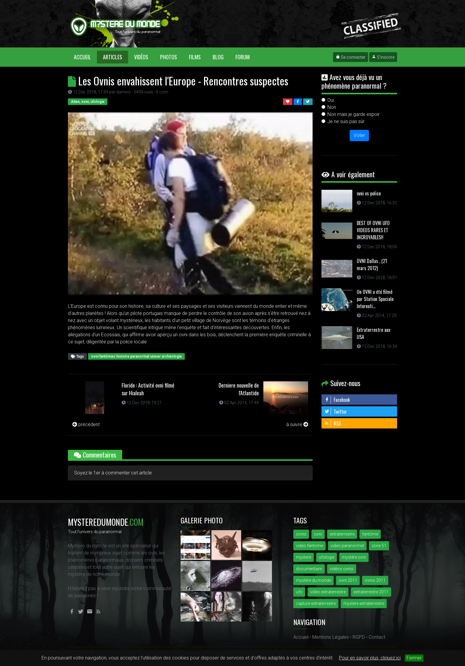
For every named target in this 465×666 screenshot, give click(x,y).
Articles (112, 57)
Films (195, 57)
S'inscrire (383, 57)
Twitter (335, 411)
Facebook (337, 399)
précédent (86, 424)
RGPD (359, 637)
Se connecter (350, 57)
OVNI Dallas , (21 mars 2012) (372, 264)
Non (331, 107)
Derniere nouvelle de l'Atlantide (239, 389)
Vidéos (141, 57)
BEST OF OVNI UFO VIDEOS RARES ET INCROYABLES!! (373, 230)
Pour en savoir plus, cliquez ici (370, 658)
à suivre (297, 424)
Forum (242, 57)
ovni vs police (369, 193)
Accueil (85, 57)
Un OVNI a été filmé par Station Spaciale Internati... (375, 299)
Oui (330, 100)
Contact (377, 637)
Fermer (414, 658)
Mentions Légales (330, 637)
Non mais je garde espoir (353, 114)
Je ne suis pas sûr (345, 121)
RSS (332, 423)
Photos (168, 57)
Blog (218, 57)
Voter (359, 135)
